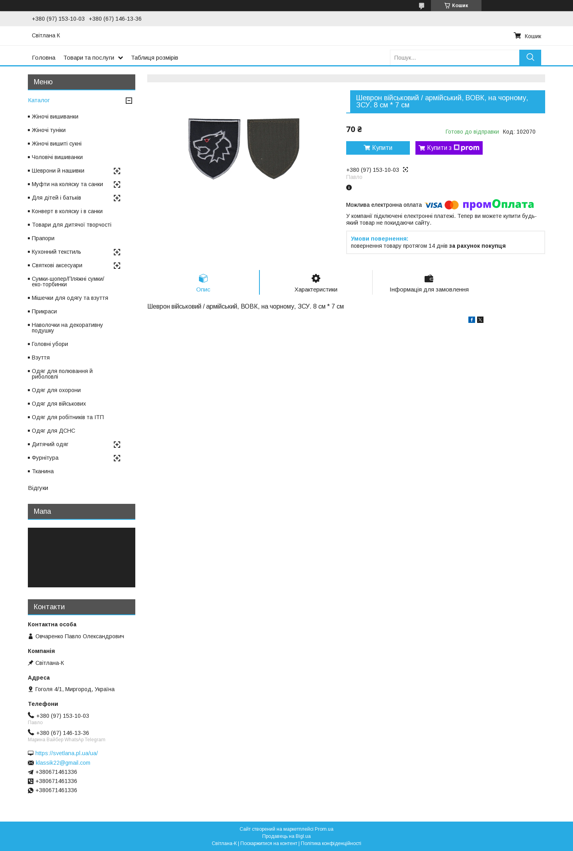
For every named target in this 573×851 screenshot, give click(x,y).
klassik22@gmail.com (63, 763)
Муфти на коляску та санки (67, 184)
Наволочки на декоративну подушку (67, 328)
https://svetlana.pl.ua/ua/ (66, 753)
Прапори (43, 238)
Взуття (41, 357)
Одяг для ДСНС (53, 430)
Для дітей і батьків (56, 197)
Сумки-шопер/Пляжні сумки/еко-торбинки (68, 282)
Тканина (43, 471)
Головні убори (50, 344)
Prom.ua (324, 829)
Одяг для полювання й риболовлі (62, 374)
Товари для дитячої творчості (71, 224)
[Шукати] (530, 57)
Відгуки (38, 487)
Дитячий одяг (50, 444)
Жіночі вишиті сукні (57, 143)
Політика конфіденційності (331, 843)
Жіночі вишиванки (55, 116)
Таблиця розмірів (154, 57)
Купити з (453, 148)
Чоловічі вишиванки (57, 157)
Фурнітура (45, 458)
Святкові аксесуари (57, 265)
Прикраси (44, 311)
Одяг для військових (59, 403)
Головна (43, 57)
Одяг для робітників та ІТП (68, 417)
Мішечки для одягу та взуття (70, 298)
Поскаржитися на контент (268, 843)
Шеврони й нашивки (58, 170)
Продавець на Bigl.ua (286, 836)
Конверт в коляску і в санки (67, 211)
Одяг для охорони (56, 390)
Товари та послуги (88, 57)
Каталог (39, 100)
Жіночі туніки (49, 130)
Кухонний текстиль (56, 252)
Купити (382, 147)
